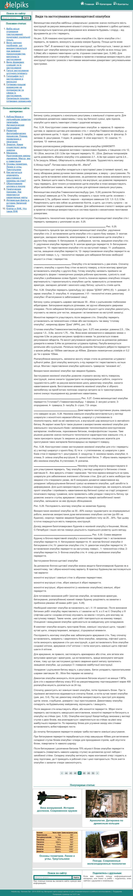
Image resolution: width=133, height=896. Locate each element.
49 (88, 773)
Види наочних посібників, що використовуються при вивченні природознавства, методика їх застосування (16, 51)
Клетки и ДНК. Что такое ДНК (16, 210)
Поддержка (117, 892)
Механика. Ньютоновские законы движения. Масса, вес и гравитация (18, 157)
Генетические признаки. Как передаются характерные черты (16, 193)
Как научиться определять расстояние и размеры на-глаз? (16, 176)
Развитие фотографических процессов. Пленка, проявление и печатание (17, 136)
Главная (89, 4)
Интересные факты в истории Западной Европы (17, 203)
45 (71, 773)
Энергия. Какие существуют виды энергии (16, 147)
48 (84, 773)
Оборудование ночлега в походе (15, 185)
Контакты (123, 4)
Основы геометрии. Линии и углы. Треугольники (17, 167)
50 (93, 773)
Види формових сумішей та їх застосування (15, 65)
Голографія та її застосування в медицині (15, 79)
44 (66, 773)
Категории (106, 4)
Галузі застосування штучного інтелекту (17, 72)
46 (75, 773)
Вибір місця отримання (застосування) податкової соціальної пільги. (18, 34)
